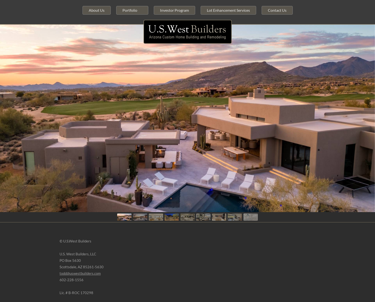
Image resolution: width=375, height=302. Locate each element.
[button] (124, 217)
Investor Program (174, 10)
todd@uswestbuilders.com (80, 273)
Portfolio (129, 10)
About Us (97, 10)
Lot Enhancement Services (228, 10)
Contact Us (277, 10)
